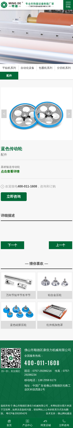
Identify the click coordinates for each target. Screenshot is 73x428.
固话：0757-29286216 (38, 370)
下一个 (12, 245)
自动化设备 (27, 67)
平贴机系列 (9, 67)
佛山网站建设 (65, 413)
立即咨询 (14, 196)
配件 (9, 75)
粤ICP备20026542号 (16, 413)
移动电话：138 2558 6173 (40, 380)
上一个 (60, 245)
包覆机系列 (45, 67)
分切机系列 (64, 67)
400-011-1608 (48, 360)
